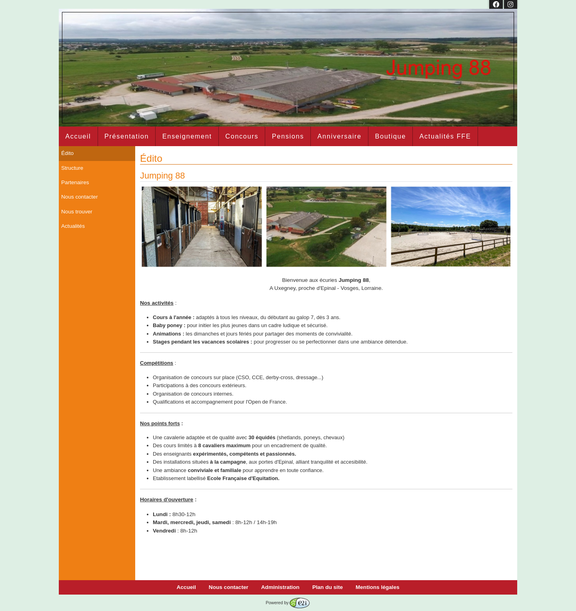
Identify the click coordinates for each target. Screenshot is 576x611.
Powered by (287, 602)
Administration (280, 587)
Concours (241, 136)
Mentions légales (378, 587)
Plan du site (327, 587)
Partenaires (75, 182)
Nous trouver (76, 212)
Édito (67, 153)
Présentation (126, 136)
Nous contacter (79, 197)
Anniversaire (340, 136)
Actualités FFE (445, 136)
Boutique (390, 136)
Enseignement (187, 136)
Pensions (288, 136)
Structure (72, 168)
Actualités (73, 226)
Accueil (78, 136)
